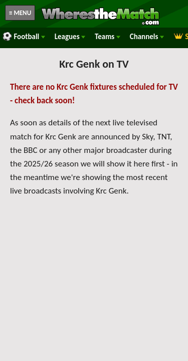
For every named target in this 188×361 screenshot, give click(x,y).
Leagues (70, 36)
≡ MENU (20, 13)
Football (23, 36)
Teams (107, 36)
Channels (147, 36)
